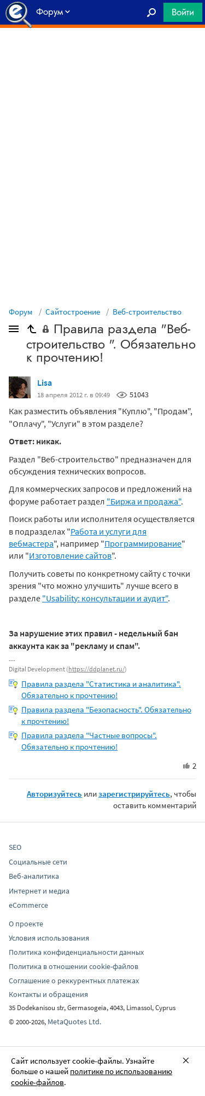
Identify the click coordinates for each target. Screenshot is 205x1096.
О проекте (26, 924)
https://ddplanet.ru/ (96, 669)
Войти (183, 12)
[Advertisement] (102, 55)
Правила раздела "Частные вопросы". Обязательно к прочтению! (89, 741)
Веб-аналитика (34, 876)
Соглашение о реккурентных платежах (74, 980)
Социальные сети (38, 862)
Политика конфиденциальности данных (76, 952)
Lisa (44, 382)
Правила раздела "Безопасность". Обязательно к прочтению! (106, 715)
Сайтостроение (72, 311)
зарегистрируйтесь (134, 793)
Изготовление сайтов (70, 555)
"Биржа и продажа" (144, 501)
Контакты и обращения (48, 994)
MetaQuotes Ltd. (74, 1022)
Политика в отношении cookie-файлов (73, 966)
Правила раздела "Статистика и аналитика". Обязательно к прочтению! (101, 689)
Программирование (142, 543)
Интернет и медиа (39, 891)
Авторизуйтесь (54, 793)
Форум (21, 311)
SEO (15, 847)
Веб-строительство (147, 311)
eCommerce (28, 905)
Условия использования (49, 938)
